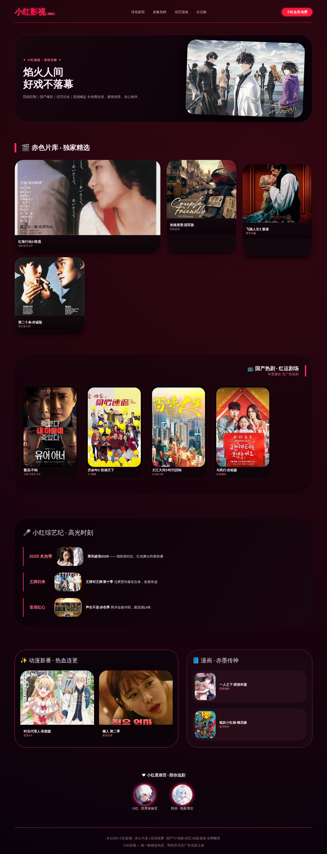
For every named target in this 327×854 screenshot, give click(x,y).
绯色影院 (138, 12)
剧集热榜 (159, 12)
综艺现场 (181, 12)
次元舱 (201, 12)
